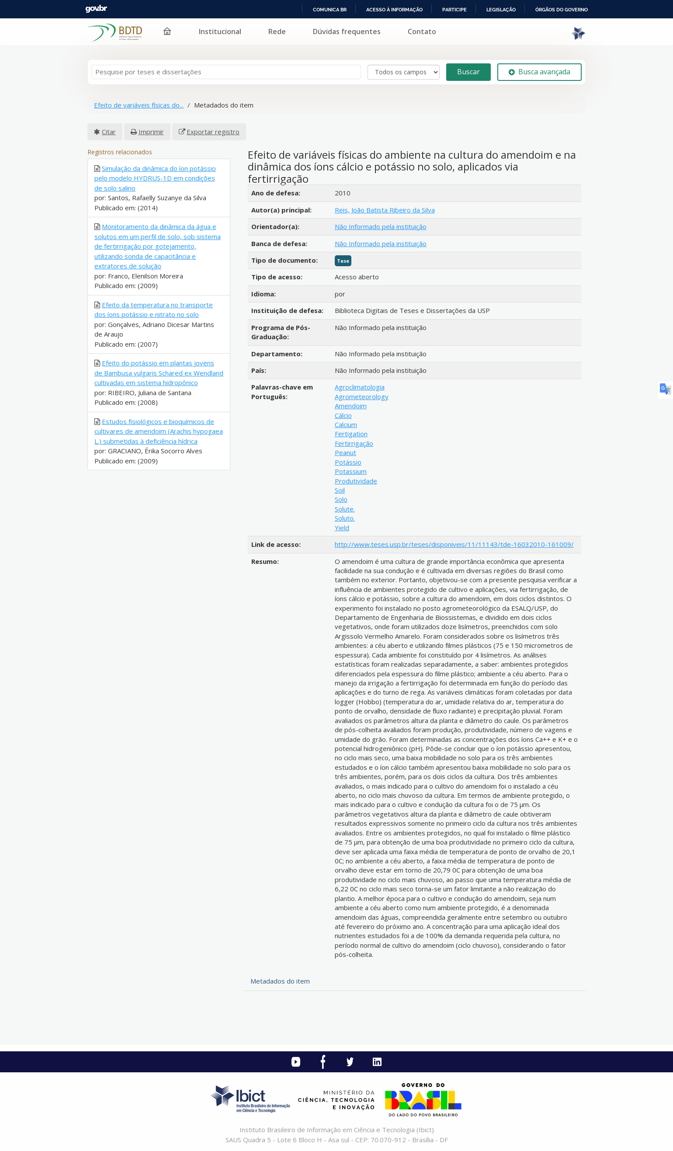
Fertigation (351, 433)
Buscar (468, 72)
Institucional (220, 31)
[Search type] (404, 72)
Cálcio (343, 415)
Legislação (501, 9)
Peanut (345, 452)
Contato (422, 31)
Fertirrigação (354, 443)
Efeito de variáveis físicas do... (139, 105)
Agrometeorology (362, 396)
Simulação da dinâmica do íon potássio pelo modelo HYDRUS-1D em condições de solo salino (155, 178)
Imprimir (151, 131)
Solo (341, 499)
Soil (340, 490)
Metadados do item (280, 981)
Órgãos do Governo (561, 9)
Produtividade (356, 480)
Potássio (348, 462)
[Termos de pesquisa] (226, 72)
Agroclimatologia (360, 387)
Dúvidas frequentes (347, 31)
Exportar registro (213, 131)
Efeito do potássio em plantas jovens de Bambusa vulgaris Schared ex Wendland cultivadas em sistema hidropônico (158, 372)
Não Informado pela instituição (381, 226)
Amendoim (351, 405)
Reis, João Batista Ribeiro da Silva (385, 209)
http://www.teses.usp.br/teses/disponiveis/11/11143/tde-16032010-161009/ (454, 544)
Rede (277, 31)
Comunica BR (330, 9)
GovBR (96, 9)
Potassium (351, 471)
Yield (342, 527)
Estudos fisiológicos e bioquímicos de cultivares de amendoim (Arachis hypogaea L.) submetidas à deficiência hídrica (158, 431)
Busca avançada (539, 72)
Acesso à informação (394, 9)
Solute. (345, 508)
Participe (454, 9)
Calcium (346, 424)
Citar (109, 131)
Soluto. (345, 518)
